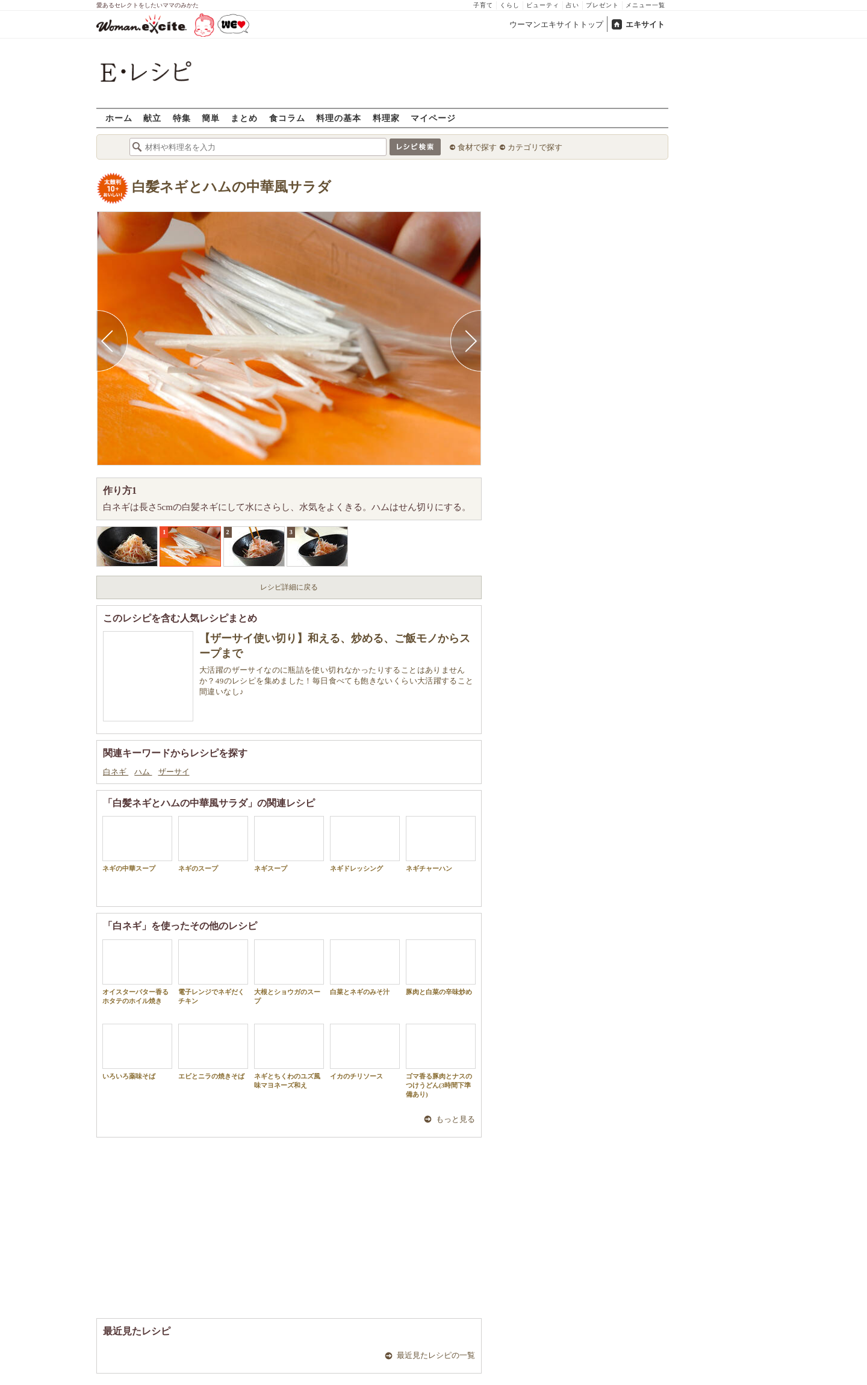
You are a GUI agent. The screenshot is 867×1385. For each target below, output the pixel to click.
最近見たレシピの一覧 (436, 1355)
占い (572, 5)
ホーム (118, 117)
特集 (182, 117)
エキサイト (645, 24)
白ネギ (115, 771)
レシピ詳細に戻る (289, 587)
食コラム (287, 117)
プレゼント (602, 5)
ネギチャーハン (441, 844)
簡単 (211, 117)
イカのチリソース (365, 1052)
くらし (510, 5)
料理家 (386, 117)
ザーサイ (174, 771)
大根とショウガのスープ (289, 971)
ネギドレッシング (365, 844)
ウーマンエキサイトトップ (556, 24)
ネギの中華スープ (137, 844)
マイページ (433, 117)
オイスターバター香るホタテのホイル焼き (137, 971)
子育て (483, 5)
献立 (152, 117)
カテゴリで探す (535, 147)
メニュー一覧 (645, 5)
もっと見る (455, 1119)
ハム (143, 771)
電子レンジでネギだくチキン (213, 971)
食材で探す (477, 147)
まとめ (244, 117)
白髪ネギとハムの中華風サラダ (231, 187)
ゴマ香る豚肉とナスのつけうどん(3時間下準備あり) (441, 1061)
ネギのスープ (213, 844)
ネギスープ (289, 844)
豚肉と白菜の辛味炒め (441, 967)
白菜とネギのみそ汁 (365, 967)
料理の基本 (338, 117)
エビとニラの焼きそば (213, 1052)
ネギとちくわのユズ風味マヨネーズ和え (289, 1056)
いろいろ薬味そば (137, 1052)
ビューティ (542, 5)
